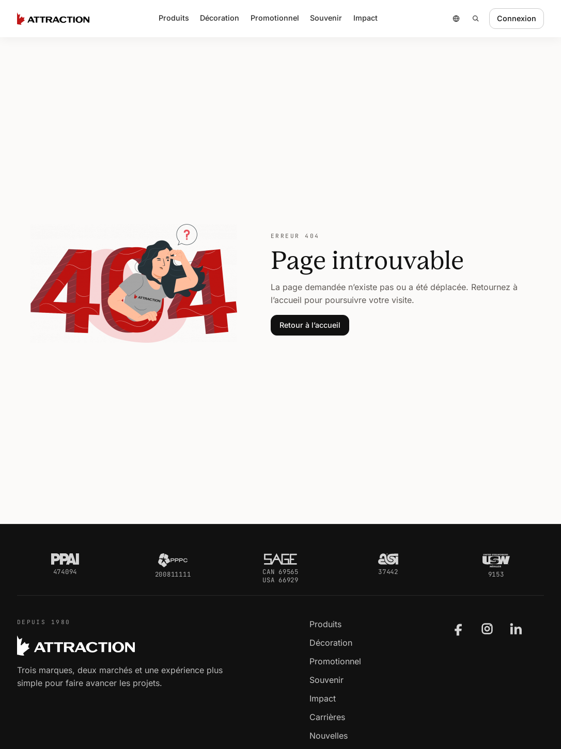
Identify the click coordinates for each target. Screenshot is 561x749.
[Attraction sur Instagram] (487, 629)
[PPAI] (65, 559)
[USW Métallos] (496, 560)
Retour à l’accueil (309, 325)
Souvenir (326, 680)
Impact (365, 17)
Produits (325, 624)
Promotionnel (335, 661)
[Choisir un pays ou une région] (456, 18)
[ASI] (388, 559)
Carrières (327, 717)
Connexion (516, 18)
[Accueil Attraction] (53, 18)
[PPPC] (172, 560)
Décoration (219, 17)
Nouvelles (328, 735)
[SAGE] (280, 559)
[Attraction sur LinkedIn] (516, 629)
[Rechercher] (475, 18)
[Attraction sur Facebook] (459, 629)
